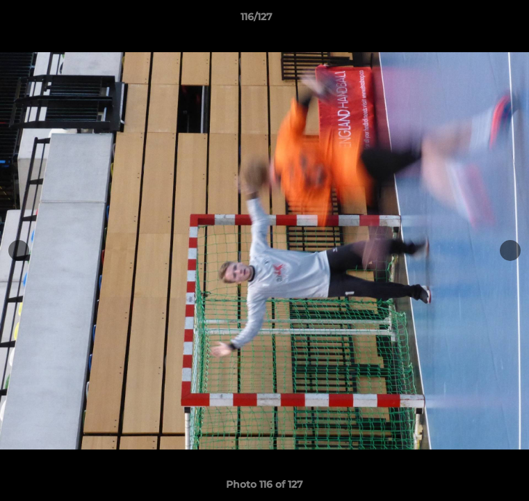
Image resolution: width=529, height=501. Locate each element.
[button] (479, 20)
